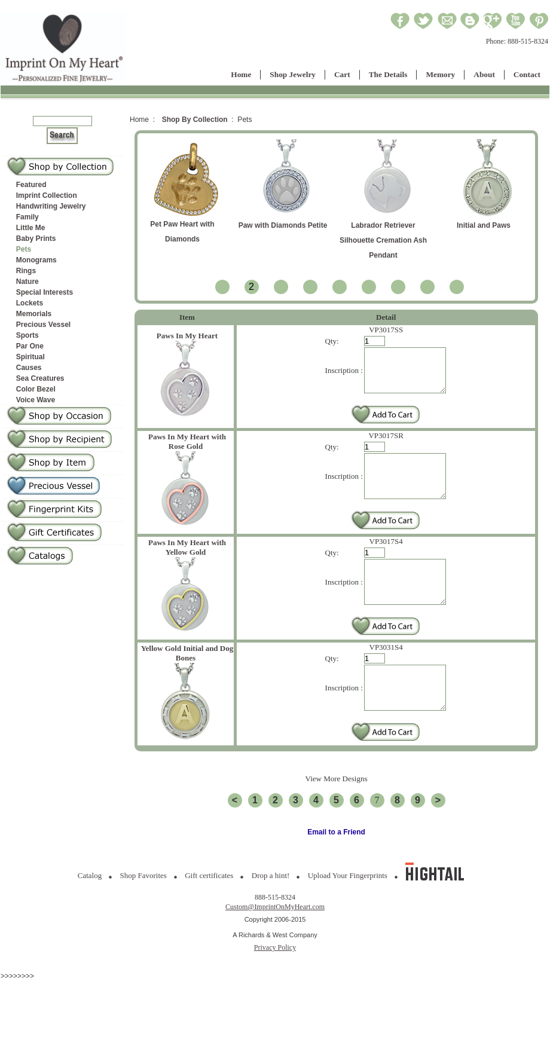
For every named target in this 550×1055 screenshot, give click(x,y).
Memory (440, 74)
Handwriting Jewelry (51, 206)
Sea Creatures (40, 378)
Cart (342, 74)
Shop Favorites (143, 911)
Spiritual (30, 357)
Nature (27, 281)
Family (27, 217)
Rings (26, 271)
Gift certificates (209, 911)
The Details (388, 74)
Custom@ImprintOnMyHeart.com (275, 942)
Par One (30, 346)
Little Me (30, 228)
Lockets (29, 303)
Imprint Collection (46, 195)
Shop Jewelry (293, 74)
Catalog (90, 911)
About (484, 74)
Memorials (33, 314)
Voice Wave (35, 400)
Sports (27, 335)
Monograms (36, 260)
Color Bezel (36, 389)
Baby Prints (36, 238)
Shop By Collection (195, 119)
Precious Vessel (43, 324)
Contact (527, 74)
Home (241, 74)
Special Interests (44, 292)
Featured (31, 185)
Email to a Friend (336, 868)
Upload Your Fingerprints (347, 911)
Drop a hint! (271, 911)
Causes (29, 367)
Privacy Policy (275, 983)
